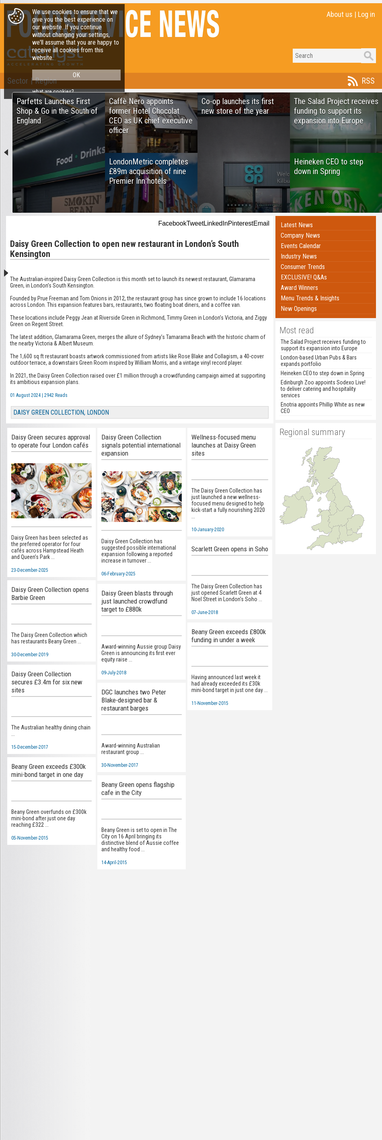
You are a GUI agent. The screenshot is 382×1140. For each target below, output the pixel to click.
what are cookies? (53, 91)
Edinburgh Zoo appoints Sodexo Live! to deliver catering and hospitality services (323, 388)
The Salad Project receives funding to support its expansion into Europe (323, 345)
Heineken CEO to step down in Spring (322, 373)
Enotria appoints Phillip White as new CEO (323, 407)
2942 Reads (56, 395)
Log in (366, 14)
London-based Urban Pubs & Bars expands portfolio (319, 360)
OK (76, 75)
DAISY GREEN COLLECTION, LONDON (61, 412)
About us (340, 14)
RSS (368, 81)
